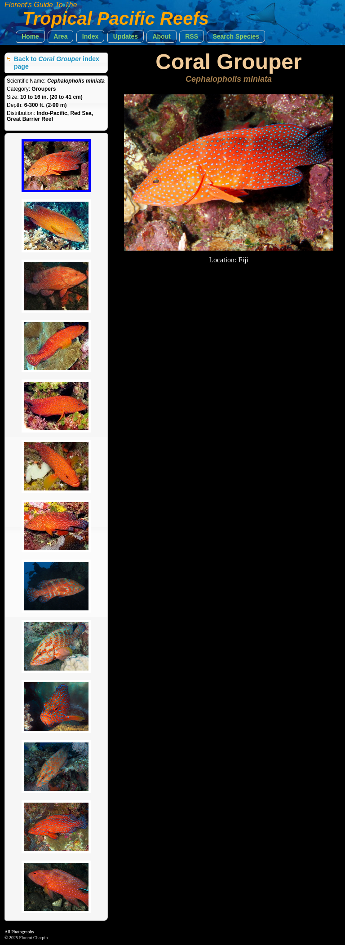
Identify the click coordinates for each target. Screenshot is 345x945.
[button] (30, 37)
